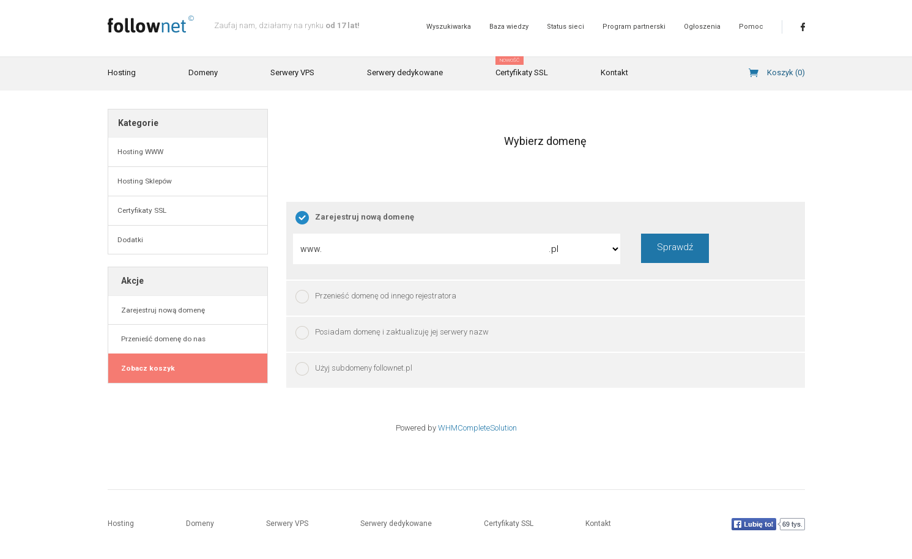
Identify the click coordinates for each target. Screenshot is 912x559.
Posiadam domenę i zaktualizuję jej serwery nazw (392, 332)
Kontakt (614, 72)
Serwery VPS (292, 72)
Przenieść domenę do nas (161, 339)
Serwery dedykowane (405, 72)
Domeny (203, 72)
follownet (151, 24)
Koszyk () (786, 72)
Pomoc (751, 27)
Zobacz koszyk (146, 368)
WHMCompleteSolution (477, 427)
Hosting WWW (140, 151)
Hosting (122, 72)
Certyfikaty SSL (521, 67)
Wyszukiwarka (448, 27)
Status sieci (565, 27)
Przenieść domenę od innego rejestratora (375, 296)
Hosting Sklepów (144, 181)
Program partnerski (633, 27)
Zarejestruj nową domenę (161, 310)
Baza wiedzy (508, 27)
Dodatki (130, 239)
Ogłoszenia (702, 27)
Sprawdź (675, 247)
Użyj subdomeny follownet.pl (353, 369)
